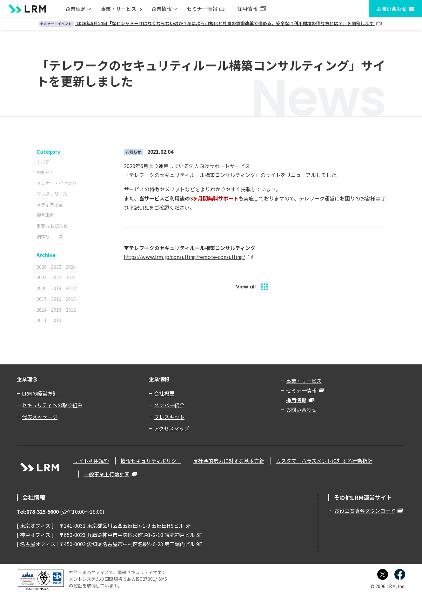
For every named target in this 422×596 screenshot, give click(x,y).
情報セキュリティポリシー (151, 460)
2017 (42, 299)
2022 (56, 277)
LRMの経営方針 (39, 393)
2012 (71, 310)
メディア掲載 (50, 204)
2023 (42, 277)
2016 (56, 299)
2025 (56, 267)
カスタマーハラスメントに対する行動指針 (324, 460)
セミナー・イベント (57, 183)
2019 (56, 288)
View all (246, 286)
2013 (56, 310)
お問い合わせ (391, 8)
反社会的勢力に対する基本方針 (228, 460)
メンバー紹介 (169, 405)
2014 (42, 310)
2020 (42, 288)
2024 (71, 267)
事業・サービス (118, 8)
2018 (71, 288)
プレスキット (169, 417)
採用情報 (247, 8)
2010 (56, 320)
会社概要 (164, 393)
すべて (43, 162)
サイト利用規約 (91, 460)
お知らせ (45, 172)
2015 (71, 299)
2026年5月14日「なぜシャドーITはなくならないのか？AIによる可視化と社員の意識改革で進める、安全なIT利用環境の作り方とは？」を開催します (207, 23)
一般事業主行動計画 (107, 474)
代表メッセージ (39, 417)
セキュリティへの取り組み (52, 405)
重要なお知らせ (52, 226)
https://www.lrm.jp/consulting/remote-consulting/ (184, 257)
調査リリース (50, 237)
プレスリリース (52, 194)
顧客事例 (45, 215)
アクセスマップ (171, 428)
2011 (42, 320)
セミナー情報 (202, 8)
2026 (42, 267)
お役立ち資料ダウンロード (364, 510)
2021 (71, 277)
